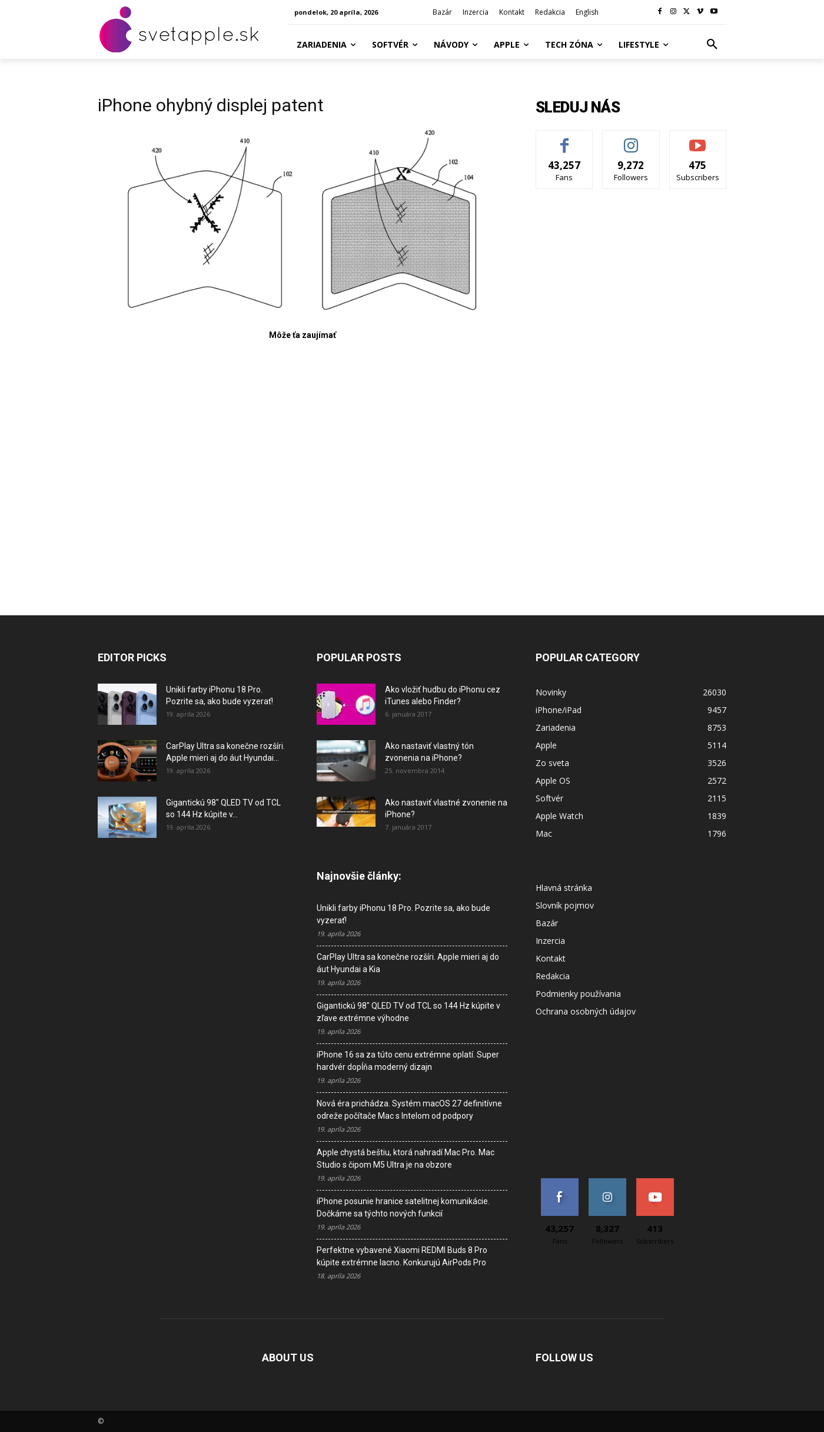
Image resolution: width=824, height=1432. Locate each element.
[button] (712, 45)
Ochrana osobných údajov (586, 1011)
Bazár (547, 923)
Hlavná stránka (564, 887)
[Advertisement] (302, 464)
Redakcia (553, 976)
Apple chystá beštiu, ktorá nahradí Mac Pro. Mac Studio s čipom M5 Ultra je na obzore (405, 1158)
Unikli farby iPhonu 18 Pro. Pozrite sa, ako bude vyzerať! (403, 914)
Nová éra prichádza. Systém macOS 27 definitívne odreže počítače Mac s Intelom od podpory (409, 1110)
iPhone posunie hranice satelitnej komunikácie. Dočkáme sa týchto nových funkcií (403, 1207)
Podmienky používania (578, 993)
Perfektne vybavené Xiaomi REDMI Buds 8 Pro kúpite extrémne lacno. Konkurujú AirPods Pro (402, 1256)
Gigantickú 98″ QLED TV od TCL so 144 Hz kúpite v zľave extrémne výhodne (408, 1012)
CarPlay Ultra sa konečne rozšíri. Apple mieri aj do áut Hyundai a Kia (408, 963)
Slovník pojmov (565, 905)
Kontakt (551, 958)
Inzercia (550, 940)
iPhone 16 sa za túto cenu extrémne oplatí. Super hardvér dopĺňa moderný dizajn (408, 1061)
